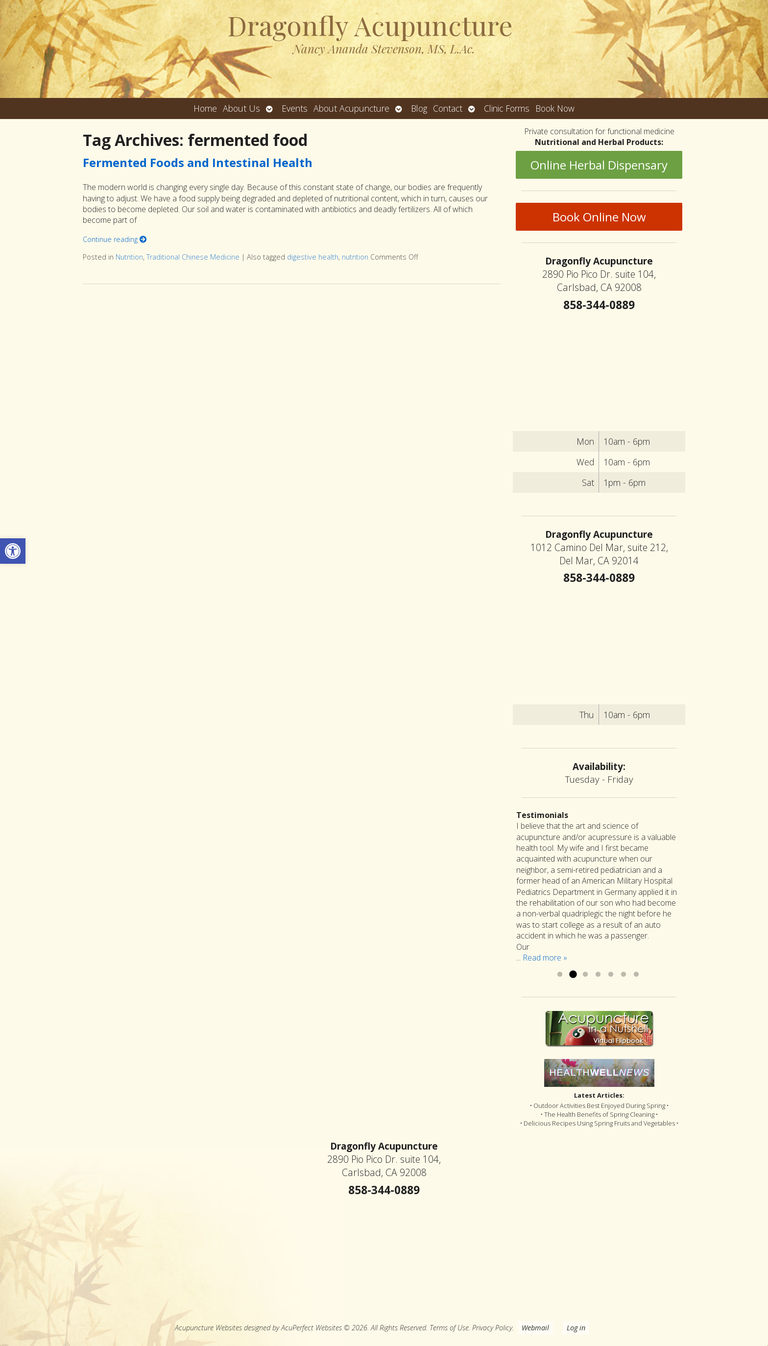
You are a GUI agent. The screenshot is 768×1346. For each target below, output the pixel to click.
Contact (447, 108)
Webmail (535, 1327)
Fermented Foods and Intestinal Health (197, 162)
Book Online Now (599, 217)
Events (295, 108)
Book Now (555, 108)
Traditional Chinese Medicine (193, 257)
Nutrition (129, 257)
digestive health (312, 257)
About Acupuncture (351, 108)
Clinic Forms (506, 108)
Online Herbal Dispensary (599, 165)
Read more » (545, 957)
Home (205, 108)
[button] (12, 551)
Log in (576, 1327)
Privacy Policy (492, 1327)
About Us (241, 108)
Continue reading (114, 239)
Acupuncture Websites (208, 1327)
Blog (419, 108)
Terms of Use (449, 1327)
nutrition (355, 257)
